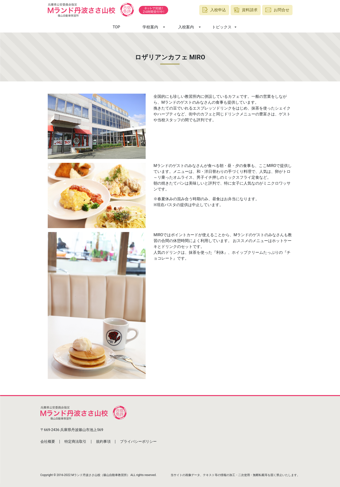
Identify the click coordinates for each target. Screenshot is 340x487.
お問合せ (277, 10)
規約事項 (103, 441)
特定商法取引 (75, 441)
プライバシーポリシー (138, 441)
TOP (116, 27)
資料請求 (246, 10)
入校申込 (214, 10)
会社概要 (47, 441)
